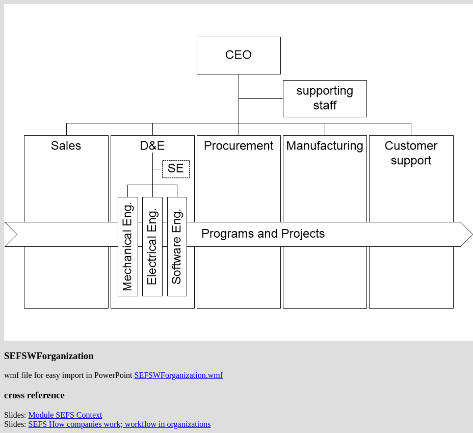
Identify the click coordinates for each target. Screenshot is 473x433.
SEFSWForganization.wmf (179, 375)
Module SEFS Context (65, 415)
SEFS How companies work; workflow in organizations (120, 424)
